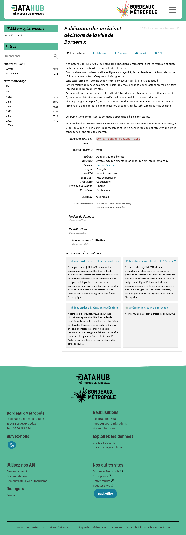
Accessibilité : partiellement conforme (148, 527)
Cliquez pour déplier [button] (78, 220)
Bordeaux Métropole (106, 471)
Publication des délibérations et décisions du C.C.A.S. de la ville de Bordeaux (114, 307)
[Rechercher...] (31, 56)
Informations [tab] (76, 53)
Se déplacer (101, 476)
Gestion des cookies (27, 527)
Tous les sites (102, 485)
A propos (117, 527)
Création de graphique (107, 447)
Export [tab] (140, 53)
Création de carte (104, 442)
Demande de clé (17, 471)
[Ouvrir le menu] (173, 9)
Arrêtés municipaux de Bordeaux (148, 307)
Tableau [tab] (99, 53)
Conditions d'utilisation (57, 527)
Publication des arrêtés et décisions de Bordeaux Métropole (104, 261)
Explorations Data (104, 419)
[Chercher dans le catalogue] (55, 56)
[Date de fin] (40, 91)
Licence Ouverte (105, 165)
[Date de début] (40, 86)
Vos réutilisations (104, 428)
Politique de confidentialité (91, 527)
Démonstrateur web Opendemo (27, 481)
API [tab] (158, 53)
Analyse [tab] (120, 53)
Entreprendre (102, 481)
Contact (12, 495)
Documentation (17, 476)
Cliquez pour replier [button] (77, 232)
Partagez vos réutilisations (110, 423)
